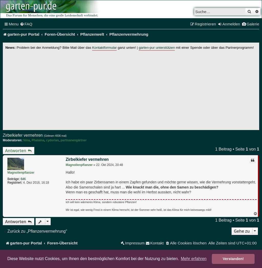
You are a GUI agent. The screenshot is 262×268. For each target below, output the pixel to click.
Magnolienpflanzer (20, 172)
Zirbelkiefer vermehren (23, 135)
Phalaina (38, 140)
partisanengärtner (73, 140)
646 (23, 179)
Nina (26, 140)
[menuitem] (26, 24)
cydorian (52, 140)
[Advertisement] (131, 89)
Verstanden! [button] (233, 259)
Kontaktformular (104, 47)
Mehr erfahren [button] (194, 258)
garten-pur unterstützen (157, 47)
